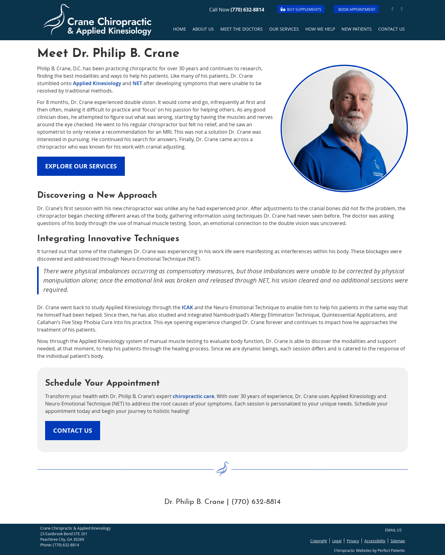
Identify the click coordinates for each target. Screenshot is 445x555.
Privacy (353, 540)
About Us (203, 29)
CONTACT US (72, 430)
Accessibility (374, 540)
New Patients (356, 29)
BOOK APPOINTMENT (356, 9)
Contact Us (391, 29)
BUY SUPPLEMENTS (301, 9)
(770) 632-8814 (247, 9)
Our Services (284, 29)
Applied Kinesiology (97, 83)
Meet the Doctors (241, 29)
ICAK (187, 307)
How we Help (320, 29)
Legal (336, 540)
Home (179, 29)
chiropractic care (193, 396)
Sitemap (398, 540)
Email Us (393, 529)
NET (137, 83)
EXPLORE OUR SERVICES (81, 166)
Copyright (318, 540)
